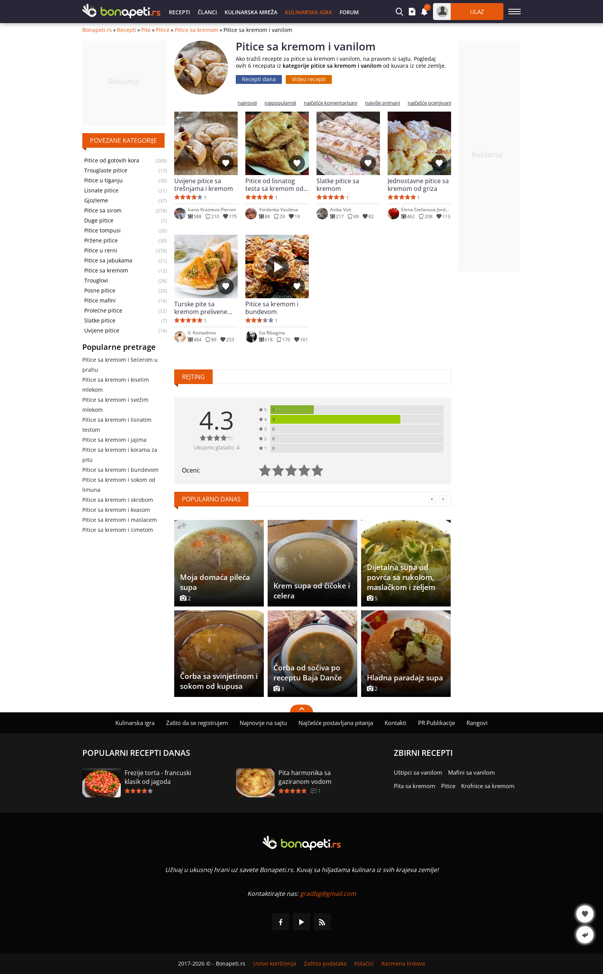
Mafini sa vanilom (471, 772)
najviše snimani (382, 102)
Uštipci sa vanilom (418, 772)
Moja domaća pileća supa (215, 582)
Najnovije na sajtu (263, 723)
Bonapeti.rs (97, 30)
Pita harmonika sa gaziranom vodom (304, 777)
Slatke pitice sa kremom (337, 184)
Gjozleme (96, 200)
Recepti (179, 12)
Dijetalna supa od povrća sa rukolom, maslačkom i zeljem (401, 577)
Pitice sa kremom (196, 30)
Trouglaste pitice (105, 170)
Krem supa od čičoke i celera (311, 591)
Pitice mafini (100, 300)
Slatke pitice (99, 320)
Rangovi (477, 723)
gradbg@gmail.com (328, 893)
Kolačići (364, 963)
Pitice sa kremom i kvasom (116, 509)
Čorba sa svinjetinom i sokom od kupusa (219, 681)
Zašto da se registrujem (197, 723)
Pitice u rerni (100, 250)
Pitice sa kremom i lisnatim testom (117, 424)
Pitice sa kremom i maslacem (119, 519)
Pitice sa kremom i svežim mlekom (115, 404)
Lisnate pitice (101, 190)
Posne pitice (99, 290)
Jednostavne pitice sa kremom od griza (418, 184)
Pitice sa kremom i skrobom (117, 499)
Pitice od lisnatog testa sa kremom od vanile (274, 184)
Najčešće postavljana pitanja (335, 723)
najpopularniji (280, 102)
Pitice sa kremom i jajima (114, 439)
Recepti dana (259, 79)
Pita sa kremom (414, 786)
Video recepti (309, 79)
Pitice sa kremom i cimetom (117, 529)
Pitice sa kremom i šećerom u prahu (120, 364)
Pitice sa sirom (103, 210)
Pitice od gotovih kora (111, 160)
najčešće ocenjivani (429, 102)
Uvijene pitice (101, 330)
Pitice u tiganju (103, 180)
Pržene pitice (101, 240)
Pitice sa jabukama (108, 260)
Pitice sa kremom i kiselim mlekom (115, 384)
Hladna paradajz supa (405, 678)
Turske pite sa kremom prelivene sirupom (200, 308)
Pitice (163, 30)
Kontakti (395, 723)
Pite (146, 30)
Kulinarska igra (308, 12)
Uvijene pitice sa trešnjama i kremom (203, 184)
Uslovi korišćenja (274, 963)
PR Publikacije (436, 723)
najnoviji (247, 102)
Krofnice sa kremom (488, 786)
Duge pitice (98, 220)
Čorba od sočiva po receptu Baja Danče (307, 673)
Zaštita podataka (325, 963)
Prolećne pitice (103, 310)
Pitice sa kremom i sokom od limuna (118, 484)
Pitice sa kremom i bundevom (120, 469)
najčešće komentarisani (330, 102)
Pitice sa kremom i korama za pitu (119, 454)
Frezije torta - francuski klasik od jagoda (158, 777)
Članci (207, 12)
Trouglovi (96, 280)
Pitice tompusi (102, 230)
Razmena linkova (403, 963)
